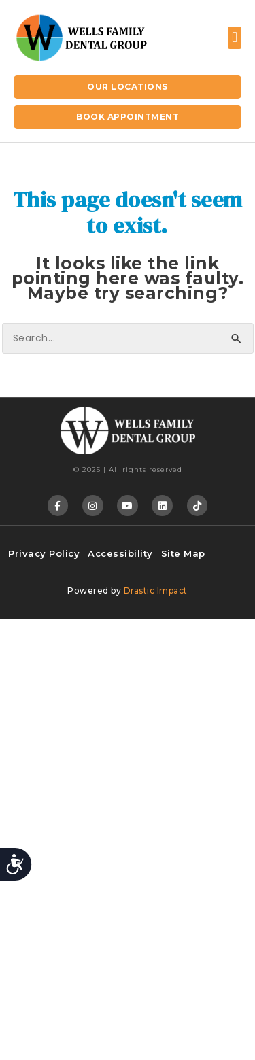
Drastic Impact (156, 590)
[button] (234, 38)
